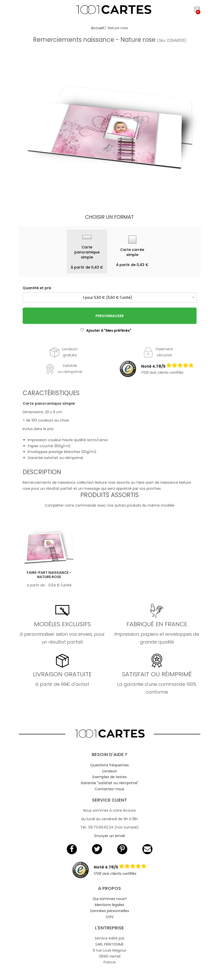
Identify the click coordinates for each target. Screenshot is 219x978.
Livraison (109, 771)
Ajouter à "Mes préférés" (105, 330)
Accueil (97, 27)
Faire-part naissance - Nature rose (49, 574)
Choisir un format (109, 216)
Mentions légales (109, 904)
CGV (109, 916)
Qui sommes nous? (109, 898)
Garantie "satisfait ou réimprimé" (110, 782)
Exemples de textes (109, 776)
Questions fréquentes (109, 765)
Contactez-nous (109, 789)
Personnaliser (110, 315)
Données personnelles (109, 910)
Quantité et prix (37, 287)
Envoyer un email (110, 835)
